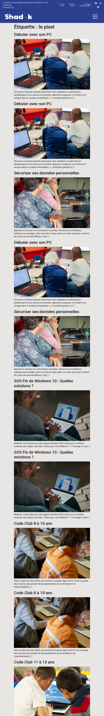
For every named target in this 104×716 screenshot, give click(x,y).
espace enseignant (85, 5)
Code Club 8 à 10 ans (33, 523)
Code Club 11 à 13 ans (34, 662)
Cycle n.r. (62, 5)
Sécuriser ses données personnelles (46, 173)
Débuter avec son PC (33, 34)
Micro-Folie (72, 5)
